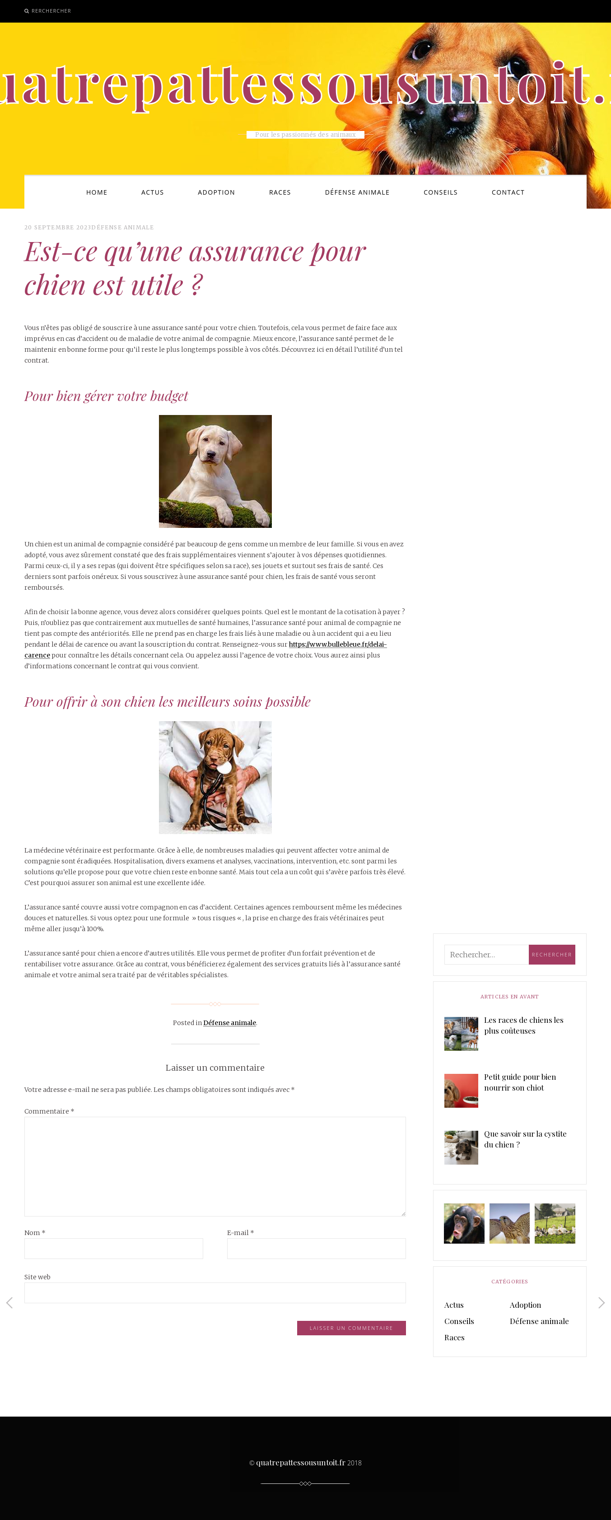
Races (280, 192)
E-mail (240, 1233)
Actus (152, 192)
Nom (35, 1233)
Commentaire (49, 1111)
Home (96, 192)
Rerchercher (51, 10)
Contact (508, 192)
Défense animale (357, 192)
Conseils (441, 192)
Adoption (216, 192)
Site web (37, 1277)
